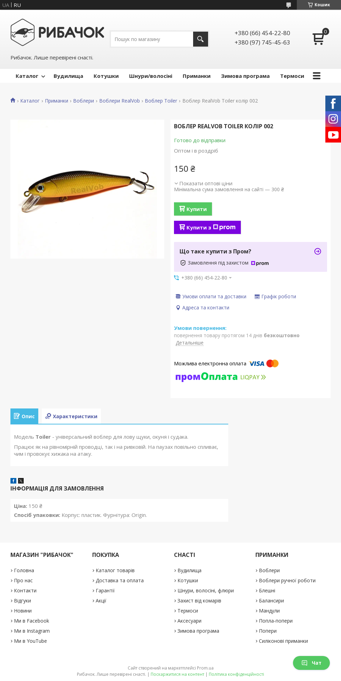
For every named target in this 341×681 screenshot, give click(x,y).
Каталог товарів (115, 570)
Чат (311, 662)
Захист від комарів (199, 600)
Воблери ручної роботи (287, 580)
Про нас (23, 580)
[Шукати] (200, 39)
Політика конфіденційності (236, 674)
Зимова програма (245, 75)
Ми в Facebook (31, 620)
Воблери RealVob (119, 101)
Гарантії (105, 590)
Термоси (292, 75)
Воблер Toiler (161, 101)
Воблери (83, 101)
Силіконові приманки (283, 641)
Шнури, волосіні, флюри (205, 590)
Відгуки (22, 600)
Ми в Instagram (32, 630)
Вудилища (68, 75)
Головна (24, 570)
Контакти (25, 590)
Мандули (269, 610)
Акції (101, 600)
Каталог (27, 75)
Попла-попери (276, 620)
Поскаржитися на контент (177, 674)
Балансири (271, 600)
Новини (23, 610)
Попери (268, 630)
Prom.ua (205, 668)
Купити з (211, 227)
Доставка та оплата (120, 580)
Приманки (197, 75)
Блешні (267, 590)
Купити (197, 208)
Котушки (106, 75)
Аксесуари (189, 620)
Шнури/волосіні (150, 75)
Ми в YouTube (30, 641)
